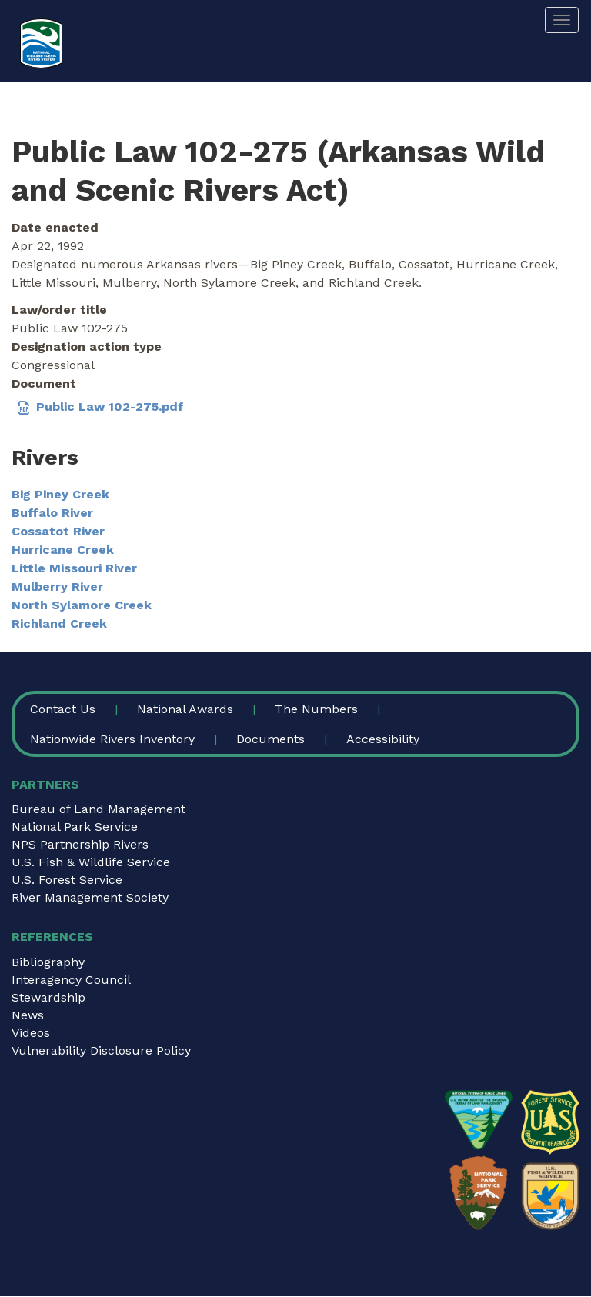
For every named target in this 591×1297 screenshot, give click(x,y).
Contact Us (62, 709)
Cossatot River (58, 531)
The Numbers (316, 709)
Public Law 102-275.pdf (110, 406)
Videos (31, 1033)
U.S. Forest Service (67, 879)
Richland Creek (59, 623)
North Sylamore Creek (82, 605)
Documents (270, 739)
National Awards (185, 709)
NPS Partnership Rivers (80, 844)
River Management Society (90, 897)
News (28, 1015)
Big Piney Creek (60, 494)
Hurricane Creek (63, 549)
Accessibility (382, 739)
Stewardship (48, 997)
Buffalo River (52, 512)
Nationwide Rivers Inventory (112, 739)
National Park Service (75, 826)
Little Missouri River (74, 568)
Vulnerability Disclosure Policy (101, 1050)
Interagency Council (71, 979)
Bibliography (48, 962)
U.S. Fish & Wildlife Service (91, 862)
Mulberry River (57, 586)
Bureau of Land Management (98, 809)
